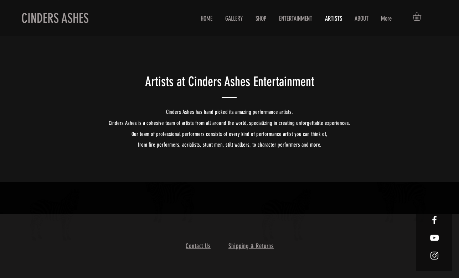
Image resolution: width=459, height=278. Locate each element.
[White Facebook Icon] (434, 220)
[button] (422, 16)
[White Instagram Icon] (434, 255)
